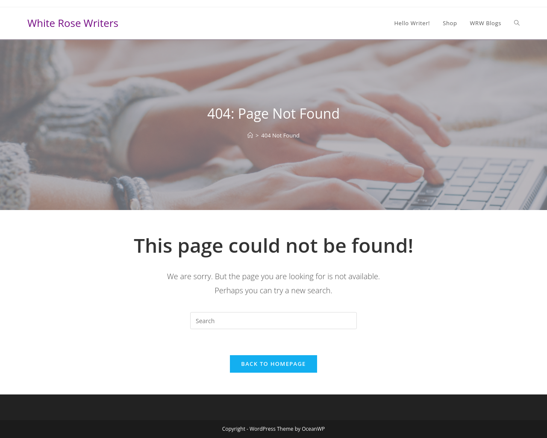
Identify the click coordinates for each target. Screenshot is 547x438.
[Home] (250, 135)
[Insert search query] (273, 320)
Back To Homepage (273, 364)
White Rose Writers (72, 23)
